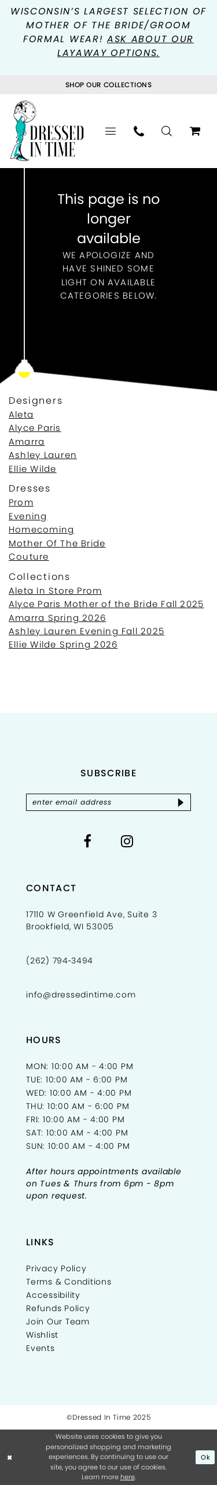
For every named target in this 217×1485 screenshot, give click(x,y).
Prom (21, 502)
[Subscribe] (181, 802)
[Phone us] (139, 131)
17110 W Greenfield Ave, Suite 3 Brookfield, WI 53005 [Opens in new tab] (91, 920)
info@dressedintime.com (81, 994)
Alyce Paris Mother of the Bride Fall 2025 (106, 604)
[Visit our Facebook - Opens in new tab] (87, 841)
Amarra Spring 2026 (57, 618)
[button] (111, 131)
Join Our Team (58, 1321)
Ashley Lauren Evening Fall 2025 (86, 631)
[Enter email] (108, 802)
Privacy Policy (56, 1268)
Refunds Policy (58, 1308)
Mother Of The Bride (57, 543)
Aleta (21, 414)
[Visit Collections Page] (108, 84)
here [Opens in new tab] (127, 1477)
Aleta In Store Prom (55, 591)
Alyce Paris (35, 428)
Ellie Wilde (33, 469)
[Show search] (167, 131)
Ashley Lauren (43, 455)
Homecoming (41, 529)
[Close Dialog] (9, 1457)
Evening (28, 516)
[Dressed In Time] (46, 131)
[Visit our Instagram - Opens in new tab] (127, 841)
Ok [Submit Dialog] (206, 1457)
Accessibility (53, 1295)
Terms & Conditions (69, 1281)
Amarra (27, 442)
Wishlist (42, 1335)
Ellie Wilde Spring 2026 (63, 644)
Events (40, 1348)
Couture (29, 556)
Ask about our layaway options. (125, 45)
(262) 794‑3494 (59, 960)
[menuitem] (111, 131)
